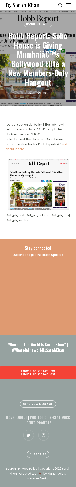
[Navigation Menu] (68, 5)
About (22, 417)
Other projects (39, 422)
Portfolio (38, 417)
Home (10, 417)
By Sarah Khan (23, 4)
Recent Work (59, 417)
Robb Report (38, 23)
